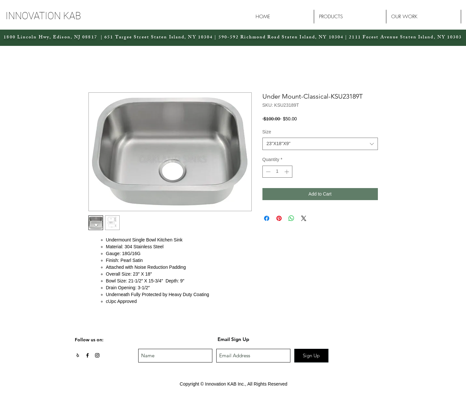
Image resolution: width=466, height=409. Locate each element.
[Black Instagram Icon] (97, 355)
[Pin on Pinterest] (279, 218)
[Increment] (287, 171)
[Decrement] (267, 171)
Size (266, 131)
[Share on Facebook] (267, 218)
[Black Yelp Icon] (78, 355)
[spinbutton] (277, 171)
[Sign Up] (311, 355)
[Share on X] (304, 218)
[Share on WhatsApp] (291, 218)
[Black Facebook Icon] (87, 355)
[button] (62, 15)
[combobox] (320, 144)
